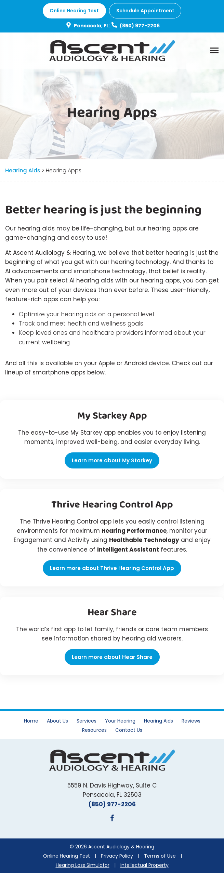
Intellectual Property (144, 865)
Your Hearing (120, 720)
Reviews (191, 720)
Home (31, 720)
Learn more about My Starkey (112, 460)
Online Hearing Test (66, 855)
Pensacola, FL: (87, 25)
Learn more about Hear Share (112, 657)
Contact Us (128, 730)
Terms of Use (160, 855)
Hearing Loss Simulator (82, 865)
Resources (94, 730)
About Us (57, 720)
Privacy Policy (117, 855)
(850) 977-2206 (135, 25)
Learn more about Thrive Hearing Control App (112, 568)
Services (86, 720)
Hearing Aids (22, 170)
